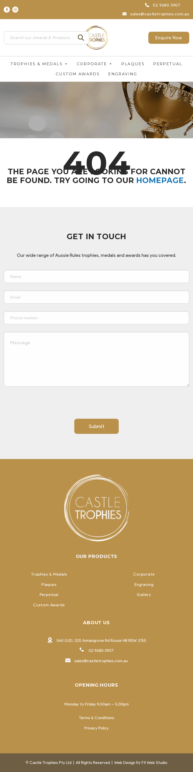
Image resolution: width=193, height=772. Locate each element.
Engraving (122, 74)
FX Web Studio (154, 762)
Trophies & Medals (39, 63)
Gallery (144, 595)
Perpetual (167, 63)
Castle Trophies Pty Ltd (51, 762)
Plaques (133, 63)
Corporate (95, 63)
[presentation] (42, 404)
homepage (160, 180)
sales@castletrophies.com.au (155, 14)
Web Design (124, 762)
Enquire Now (168, 37)
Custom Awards (78, 74)
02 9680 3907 (162, 5)
